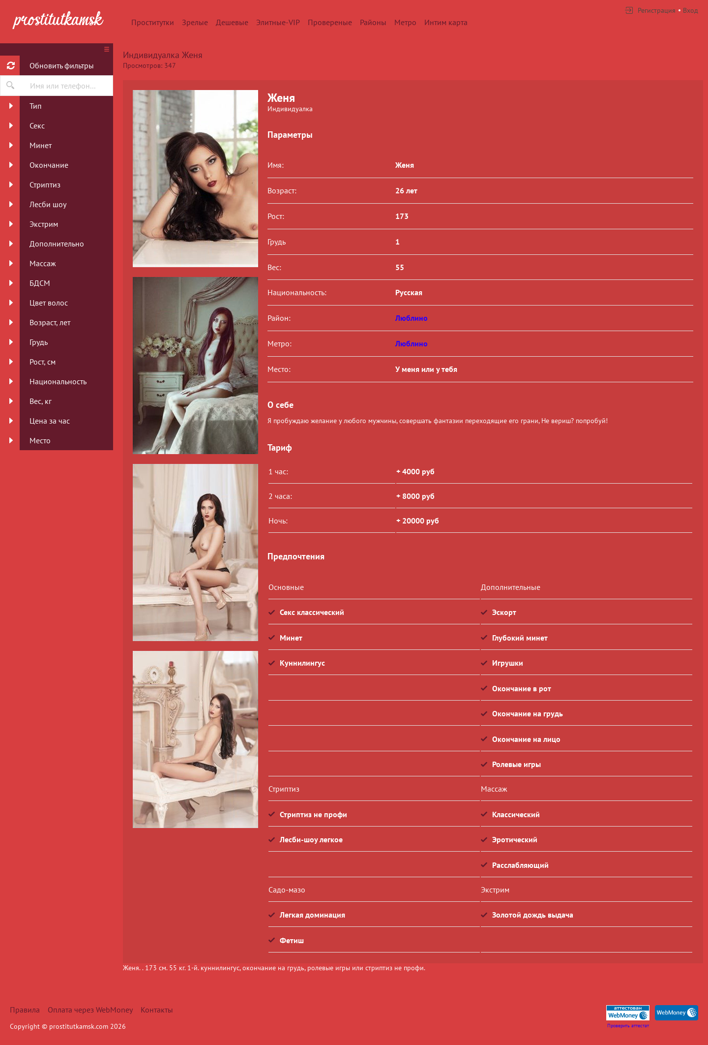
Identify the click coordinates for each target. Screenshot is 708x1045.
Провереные (330, 22)
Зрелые (195, 22)
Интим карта (446, 22)
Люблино (411, 318)
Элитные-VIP (278, 22)
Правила (25, 1009)
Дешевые (232, 22)
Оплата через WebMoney (90, 1009)
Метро (405, 22)
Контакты (157, 1009)
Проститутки (152, 22)
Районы (373, 22)
